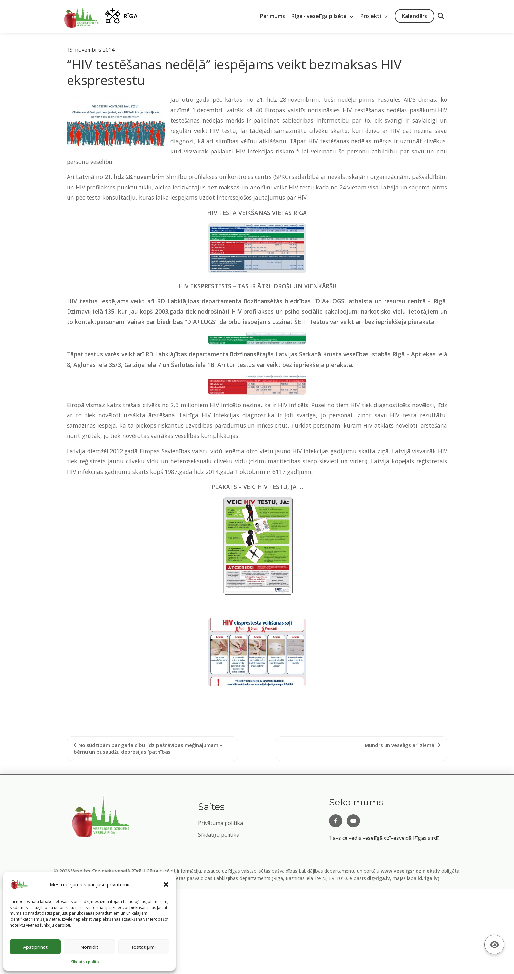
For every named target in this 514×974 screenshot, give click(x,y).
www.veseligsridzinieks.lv (410, 871)
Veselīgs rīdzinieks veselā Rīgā (106, 871)
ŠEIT (300, 322)
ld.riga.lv (428, 878)
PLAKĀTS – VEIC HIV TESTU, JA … (257, 487)
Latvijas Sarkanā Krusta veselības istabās (333, 354)
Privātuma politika (220, 823)
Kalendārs (414, 16)
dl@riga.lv (378, 878)
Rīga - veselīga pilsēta (322, 16)
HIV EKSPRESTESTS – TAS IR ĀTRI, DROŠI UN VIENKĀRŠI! (257, 286)
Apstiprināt (35, 947)
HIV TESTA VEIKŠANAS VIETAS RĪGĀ (257, 213)
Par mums (272, 16)
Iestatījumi (144, 947)
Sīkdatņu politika (218, 834)
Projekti (374, 16)
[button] (166, 884)
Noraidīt (89, 947)
